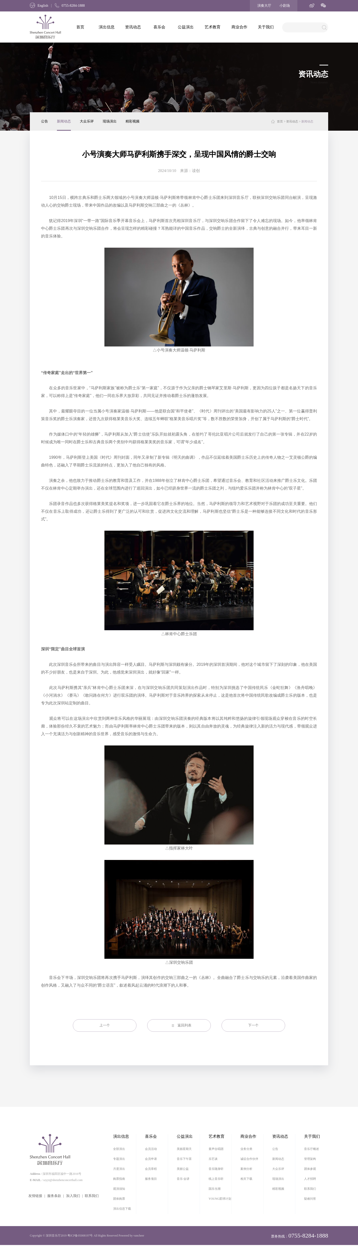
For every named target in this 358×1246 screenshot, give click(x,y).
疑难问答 (310, 1198)
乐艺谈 (213, 1159)
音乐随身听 (216, 1169)
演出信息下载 (122, 1208)
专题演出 (119, 1159)
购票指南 (119, 1179)
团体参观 (310, 1169)
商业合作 (239, 27)
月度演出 (119, 1169)
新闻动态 (64, 121)
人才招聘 (310, 1179)
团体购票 (119, 1198)
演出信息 (107, 27)
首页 (80, 27)
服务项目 (151, 1179)
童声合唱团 (216, 1149)
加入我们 (73, 1196)
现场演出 (110, 121)
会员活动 (151, 1149)
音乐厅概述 (311, 1149)
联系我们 (92, 1196)
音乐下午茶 (184, 1159)
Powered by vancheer (131, 1235)
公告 (44, 121)
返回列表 (184, 1025)
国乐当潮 (215, 1188)
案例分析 (246, 1169)
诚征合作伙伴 (249, 1159)
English (39, 5)
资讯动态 (133, 27)
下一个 (253, 1025)
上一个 (104, 1025)
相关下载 (246, 1179)
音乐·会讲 (183, 1179)
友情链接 (35, 1196)
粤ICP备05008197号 (80, 1235)
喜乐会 (159, 27)
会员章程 (151, 1169)
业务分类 (246, 1149)
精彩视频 (132, 121)
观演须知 (119, 1188)
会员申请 (151, 1159)
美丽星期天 (184, 1149)
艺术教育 (213, 27)
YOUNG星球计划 (220, 1198)
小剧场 (284, 5)
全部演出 (119, 1149)
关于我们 (266, 27)
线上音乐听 (216, 1179)
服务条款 (54, 1196)
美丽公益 (183, 1169)
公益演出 (186, 27)
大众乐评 (87, 121)
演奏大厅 (264, 5)
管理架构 (310, 1159)
